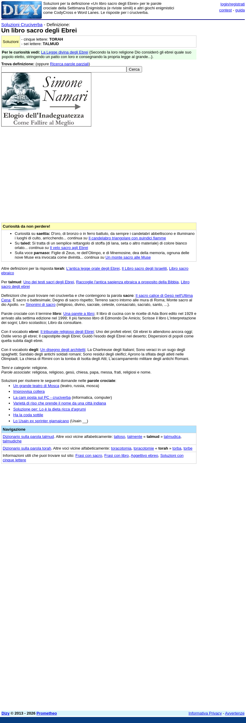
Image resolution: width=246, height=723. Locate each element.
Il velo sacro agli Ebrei (69, 247)
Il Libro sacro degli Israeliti (144, 268)
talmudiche (12, 441)
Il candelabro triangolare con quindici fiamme (127, 238)
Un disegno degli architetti (62, 349)
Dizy (6, 713)
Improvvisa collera (29, 391)
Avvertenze (234, 713)
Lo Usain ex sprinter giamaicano (41, 421)
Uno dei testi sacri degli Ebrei (48, 282)
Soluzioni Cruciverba (22, 24)
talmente (134, 436)
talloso (119, 436)
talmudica (172, 436)
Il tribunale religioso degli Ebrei (67, 331)
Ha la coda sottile (28, 415)
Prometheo (47, 713)
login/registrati (232, 4)
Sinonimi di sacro (41, 304)
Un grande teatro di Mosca (36, 385)
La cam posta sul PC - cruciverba (42, 397)
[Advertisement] (200, 505)
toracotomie (144, 448)
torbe (188, 448)
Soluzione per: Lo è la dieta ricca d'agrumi (49, 409)
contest (225, 10)
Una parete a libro (78, 313)
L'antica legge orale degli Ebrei (93, 268)
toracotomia (121, 448)
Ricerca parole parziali (69, 64)
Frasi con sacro (88, 455)
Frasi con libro (116, 455)
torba (176, 448)
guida (240, 10)
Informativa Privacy (205, 713)
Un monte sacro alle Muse (128, 257)
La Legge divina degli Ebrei (64, 52)
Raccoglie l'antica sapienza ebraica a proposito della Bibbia (127, 282)
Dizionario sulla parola (28, 436)
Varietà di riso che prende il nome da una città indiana (59, 403)
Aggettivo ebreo (144, 455)
